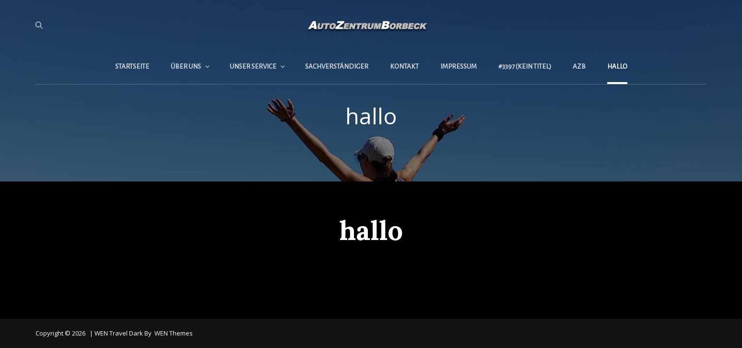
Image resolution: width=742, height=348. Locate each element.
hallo (617, 66)
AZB (579, 66)
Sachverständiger (336, 66)
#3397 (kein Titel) (524, 66)
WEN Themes (173, 333)
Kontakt (404, 66)
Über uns (191, 66)
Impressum (458, 66)
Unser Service (258, 66)
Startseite (132, 66)
